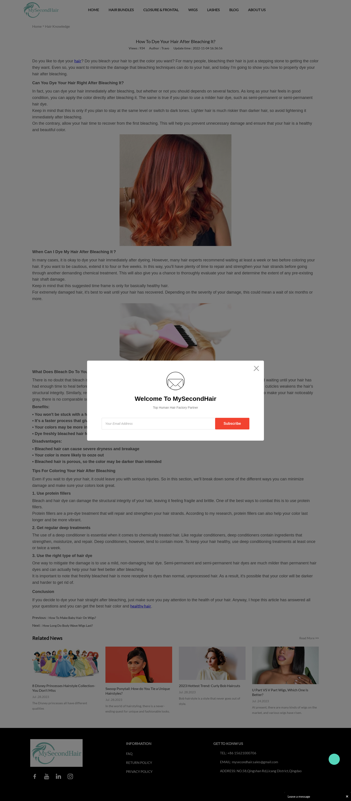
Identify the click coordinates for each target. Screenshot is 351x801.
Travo (334, 759)
